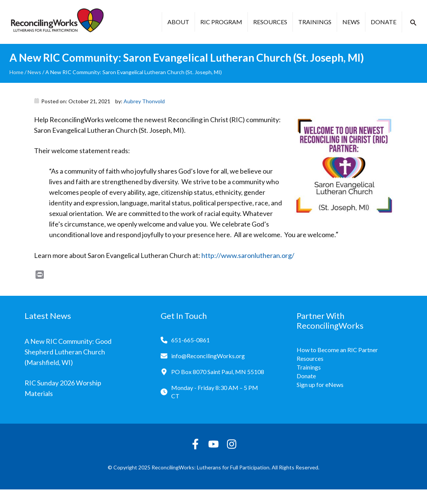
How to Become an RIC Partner (337, 349)
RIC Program (221, 21)
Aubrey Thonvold (144, 101)
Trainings (314, 21)
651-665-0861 (190, 339)
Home (16, 72)
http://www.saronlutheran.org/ (247, 255)
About (178, 21)
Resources (270, 21)
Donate (383, 21)
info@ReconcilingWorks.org (208, 355)
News (351, 21)
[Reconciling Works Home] (56, 22)
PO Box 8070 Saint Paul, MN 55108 (217, 371)
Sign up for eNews (320, 384)
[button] (413, 23)
